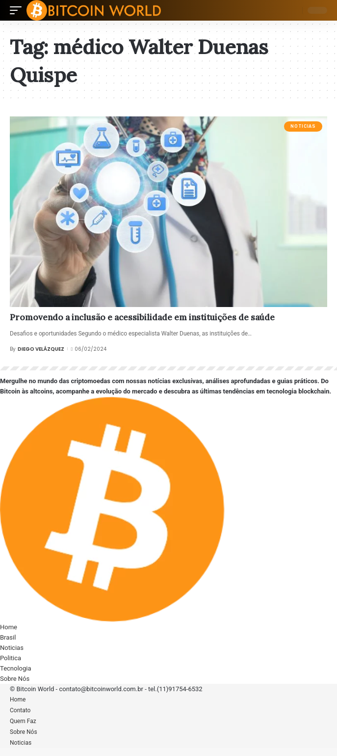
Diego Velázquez (41, 349)
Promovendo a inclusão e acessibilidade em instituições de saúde (142, 317)
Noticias (302, 126)
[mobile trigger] (18, 10)
